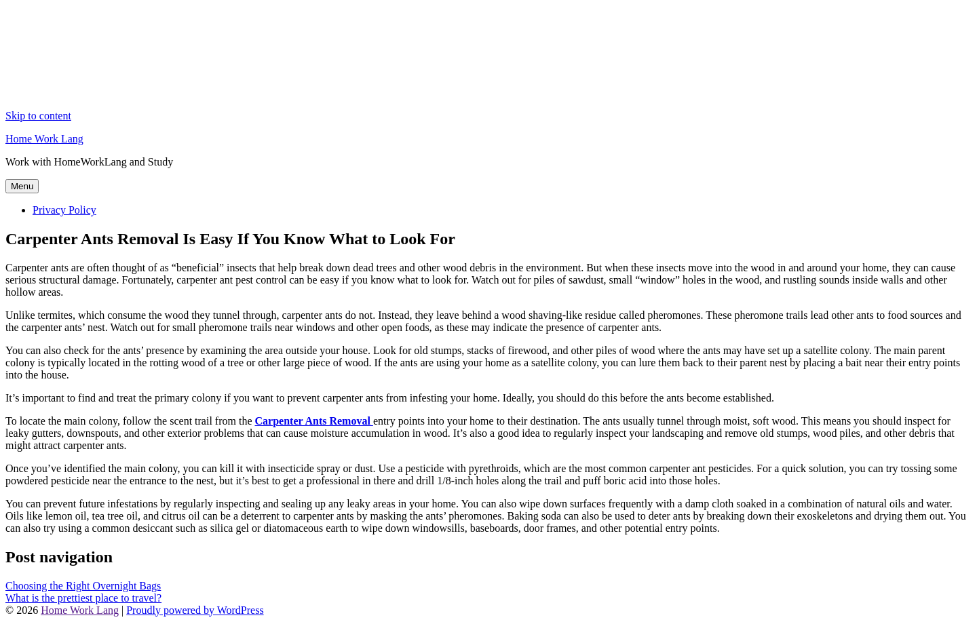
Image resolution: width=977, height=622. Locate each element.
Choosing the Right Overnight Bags (83, 585)
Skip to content (38, 115)
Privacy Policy (64, 210)
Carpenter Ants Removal (314, 421)
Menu (22, 186)
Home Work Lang (44, 138)
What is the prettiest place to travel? (83, 598)
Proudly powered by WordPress (194, 610)
